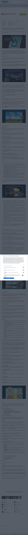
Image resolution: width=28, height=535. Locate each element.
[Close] (26, 256)
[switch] (23, 267)
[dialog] (14, 267)
